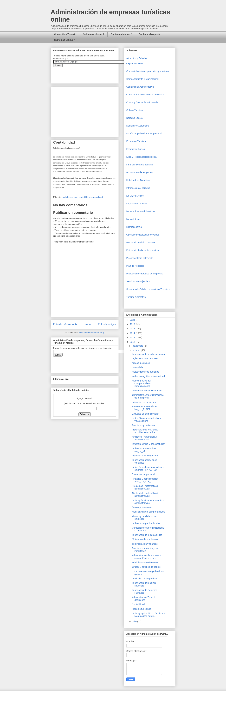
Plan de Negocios (135, 266)
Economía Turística (136, 141)
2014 (133, 333)
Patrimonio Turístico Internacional (143, 250)
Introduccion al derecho (138, 188)
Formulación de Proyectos (139, 172)
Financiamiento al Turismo (139, 164)
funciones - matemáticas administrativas (144, 438)
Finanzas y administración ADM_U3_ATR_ (145, 480)
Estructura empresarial (143, 474)
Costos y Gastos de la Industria (142, 102)
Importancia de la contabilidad (147, 535)
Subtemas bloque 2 (121, 34)
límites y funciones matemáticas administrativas (148, 501)
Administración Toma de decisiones (144, 598)
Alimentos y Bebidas (136, 58)
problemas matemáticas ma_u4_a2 (144, 450)
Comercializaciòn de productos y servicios (147, 71)
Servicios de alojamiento (138, 281)
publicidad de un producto (145, 578)
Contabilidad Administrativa (140, 86)
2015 (133, 328)
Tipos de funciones (141, 609)
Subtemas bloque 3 (149, 34)
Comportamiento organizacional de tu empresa (148, 396)
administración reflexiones (145, 562)
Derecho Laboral (134, 118)
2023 (133, 324)
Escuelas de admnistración (145, 413)
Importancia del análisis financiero (144, 584)
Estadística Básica (135, 149)
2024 (133, 320)
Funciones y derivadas (143, 425)
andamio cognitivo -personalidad (148, 376)
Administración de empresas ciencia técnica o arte (146, 556)
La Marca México (135, 195)
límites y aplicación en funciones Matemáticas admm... (148, 614)
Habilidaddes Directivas (138, 180)
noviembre (138, 345)
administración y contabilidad (76, 197)
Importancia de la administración (148, 354)
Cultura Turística (134, 110)
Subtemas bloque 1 (93, 34)
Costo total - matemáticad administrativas (145, 494)
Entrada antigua (107, 324)
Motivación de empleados (145, 539)
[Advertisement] (9, 637)
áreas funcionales (141, 363)
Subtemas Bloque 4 (64, 40)
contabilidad (97, 197)
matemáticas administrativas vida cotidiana (146, 419)
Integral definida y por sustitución (148, 444)
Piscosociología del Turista (139, 258)
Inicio (87, 324)
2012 (133, 342)
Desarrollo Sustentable (137, 125)
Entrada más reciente (65, 324)
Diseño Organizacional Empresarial (144, 133)
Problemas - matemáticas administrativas (145, 487)
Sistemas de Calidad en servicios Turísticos (148, 289)
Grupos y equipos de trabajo (146, 567)
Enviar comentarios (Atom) (91, 332)
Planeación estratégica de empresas (144, 273)
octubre (137, 350)
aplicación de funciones (144, 402)
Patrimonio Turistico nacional (140, 242)
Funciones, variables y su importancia (145, 549)
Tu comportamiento (141, 507)
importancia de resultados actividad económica (145, 431)
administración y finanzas (144, 544)
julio (135, 621)
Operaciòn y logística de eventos (142, 234)
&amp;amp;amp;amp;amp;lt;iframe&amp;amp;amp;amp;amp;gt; (89, 73)
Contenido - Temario (65, 34)
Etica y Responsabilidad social (141, 157)
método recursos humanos (145, 371)
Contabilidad (138, 604)
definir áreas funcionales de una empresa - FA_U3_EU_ (148, 468)
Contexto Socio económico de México (145, 94)
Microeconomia (134, 227)
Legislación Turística (136, 203)
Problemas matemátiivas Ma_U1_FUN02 (144, 408)
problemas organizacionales (146, 523)
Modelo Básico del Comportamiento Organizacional (141, 383)
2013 (133, 337)
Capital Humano (134, 63)
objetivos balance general (145, 455)
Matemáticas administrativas (140, 211)
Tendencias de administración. (147, 390)
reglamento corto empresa (145, 358)
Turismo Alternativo (136, 297)
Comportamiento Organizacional (142, 79)
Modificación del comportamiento (148, 511)
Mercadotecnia (133, 219)
